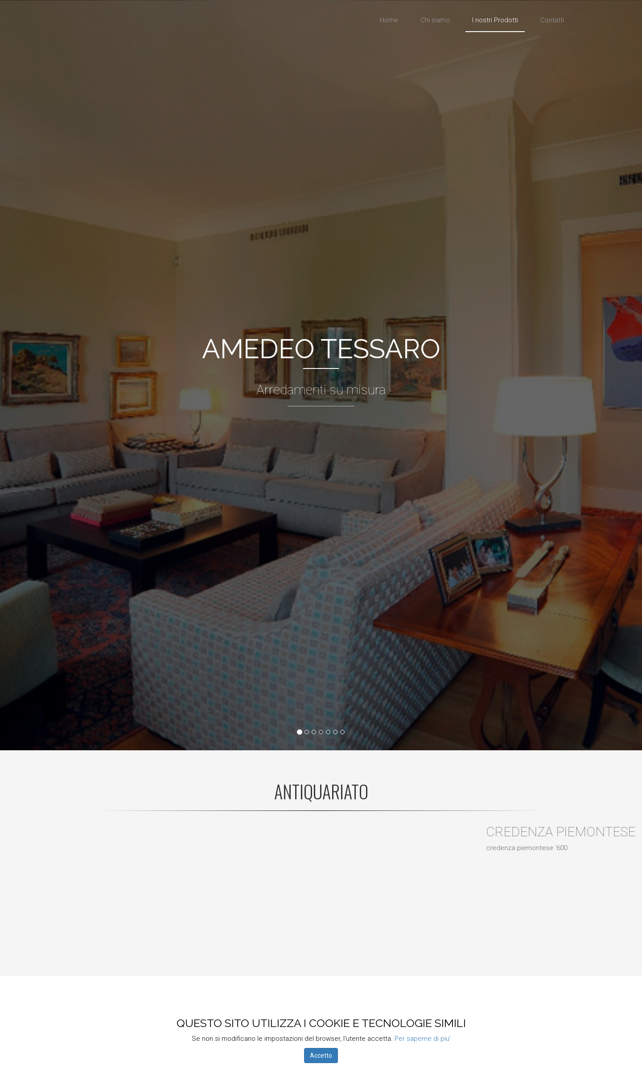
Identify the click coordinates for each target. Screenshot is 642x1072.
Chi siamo (435, 20)
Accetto (321, 1055)
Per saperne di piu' (423, 1039)
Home (389, 20)
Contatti (552, 20)
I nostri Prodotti (495, 20)
